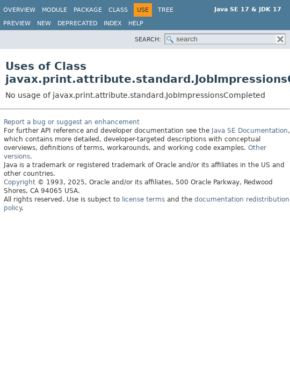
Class (118, 9)
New (44, 23)
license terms (143, 199)
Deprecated (77, 23)
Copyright (19, 182)
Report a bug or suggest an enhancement (72, 122)
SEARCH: (148, 39)
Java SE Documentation (250, 130)
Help (135, 23)
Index (113, 23)
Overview (19, 9)
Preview (17, 23)
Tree (165, 9)
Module (54, 9)
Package (88, 9)
